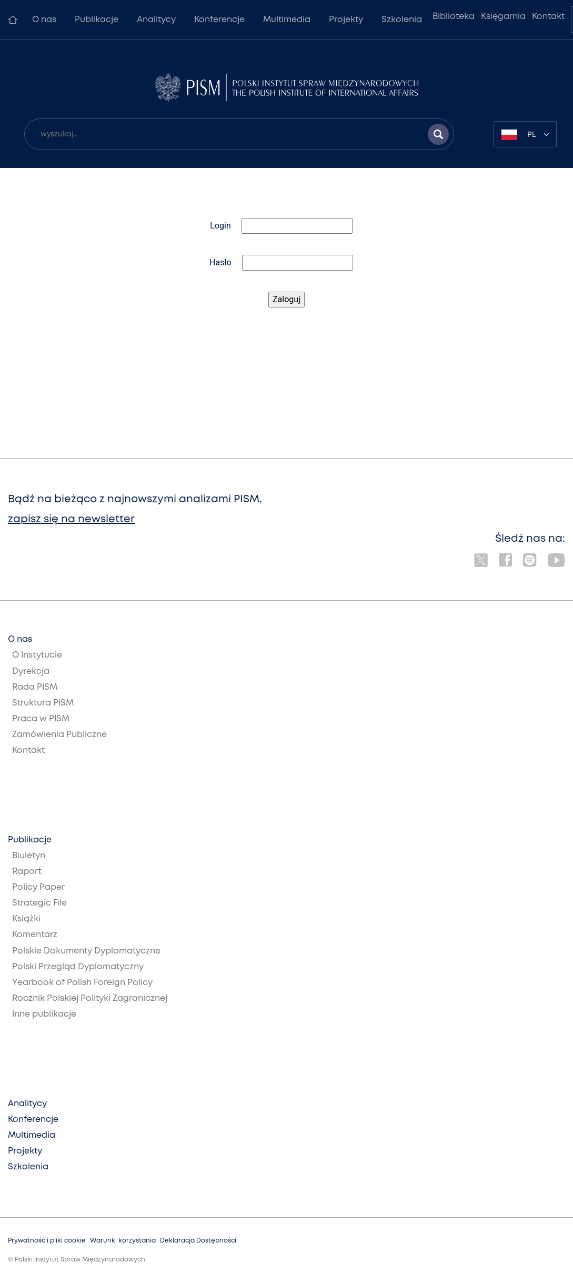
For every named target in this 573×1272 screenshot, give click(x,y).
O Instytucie (37, 655)
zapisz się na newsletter (71, 519)
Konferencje (219, 20)
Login (220, 226)
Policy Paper (38, 887)
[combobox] (525, 134)
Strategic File (39, 903)
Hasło (220, 262)
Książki (26, 919)
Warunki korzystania (123, 1241)
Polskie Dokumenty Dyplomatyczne (86, 951)
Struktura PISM (43, 703)
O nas (44, 20)
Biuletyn (28, 856)
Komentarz (34, 935)
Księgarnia (503, 17)
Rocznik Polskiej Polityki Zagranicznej (89, 998)
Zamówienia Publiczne (59, 735)
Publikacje (96, 20)
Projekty (346, 20)
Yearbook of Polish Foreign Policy (82, 983)
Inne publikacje (44, 1014)
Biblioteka (454, 17)
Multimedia (286, 20)
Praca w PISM (40, 719)
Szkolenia (401, 20)
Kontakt (548, 17)
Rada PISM (34, 687)
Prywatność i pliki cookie (47, 1241)
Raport (27, 872)
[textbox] (525, 134)
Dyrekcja (30, 671)
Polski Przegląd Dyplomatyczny (78, 967)
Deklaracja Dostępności (198, 1241)
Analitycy (156, 20)
